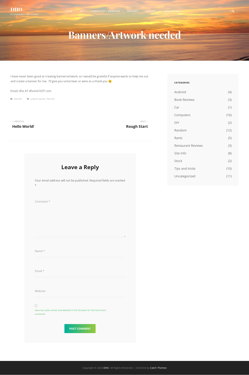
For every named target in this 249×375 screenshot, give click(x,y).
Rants (178, 138)
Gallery (151, 11)
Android (180, 92)
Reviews (132, 11)
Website (40, 291)
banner (42, 98)
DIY (82, 11)
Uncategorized (184, 176)
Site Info (18, 98)
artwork (34, 98)
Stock (178, 161)
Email (39, 271)
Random (180, 130)
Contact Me (172, 11)
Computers (182, 115)
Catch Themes (158, 368)
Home (68, 11)
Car (176, 107)
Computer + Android (105, 11)
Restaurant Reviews (188, 145)
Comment (42, 201)
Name (40, 251)
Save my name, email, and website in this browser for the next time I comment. (70, 312)
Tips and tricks (185, 168)
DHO (16, 9)
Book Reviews (184, 100)
